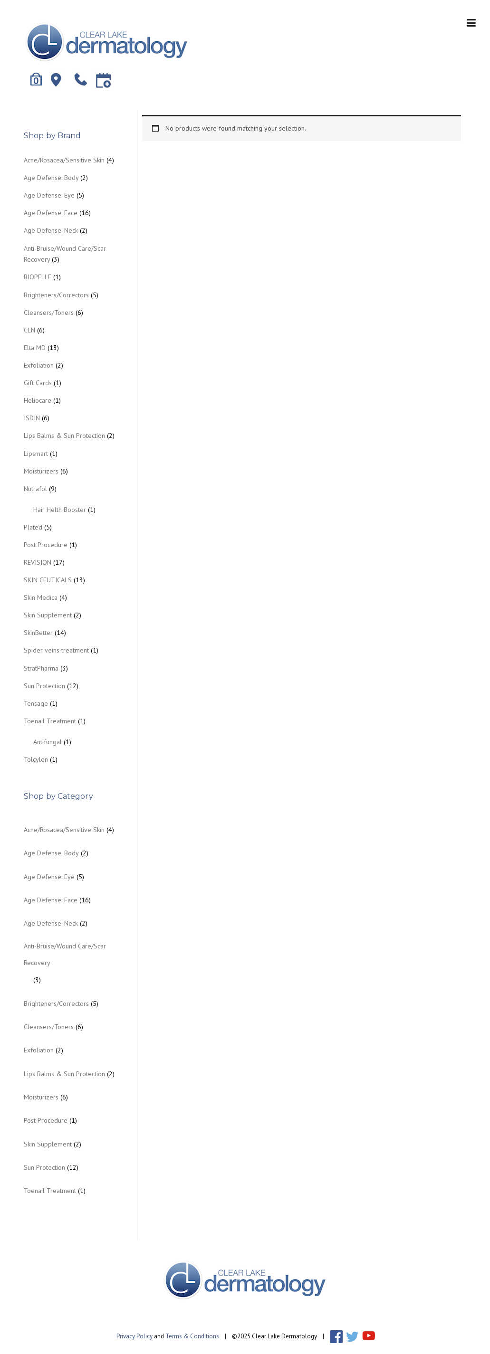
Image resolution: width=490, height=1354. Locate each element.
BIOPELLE (37, 277)
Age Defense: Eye (49, 195)
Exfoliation (39, 365)
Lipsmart (36, 453)
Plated (33, 527)
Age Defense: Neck (51, 230)
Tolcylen (36, 759)
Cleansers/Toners (49, 312)
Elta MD (35, 347)
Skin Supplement (48, 615)
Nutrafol (35, 488)
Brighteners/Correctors (56, 295)
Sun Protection (44, 686)
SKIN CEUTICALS (48, 580)
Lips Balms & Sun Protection (64, 435)
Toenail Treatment (50, 721)
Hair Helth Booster (59, 509)
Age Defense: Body (51, 177)
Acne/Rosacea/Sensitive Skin (64, 160)
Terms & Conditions (192, 1336)
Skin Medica (41, 597)
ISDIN (32, 418)
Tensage (36, 703)
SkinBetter (38, 632)
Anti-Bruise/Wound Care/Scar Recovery (65, 954)
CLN (29, 330)
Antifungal (47, 742)
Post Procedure (45, 544)
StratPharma (41, 668)
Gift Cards (38, 383)
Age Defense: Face (50, 212)
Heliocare (37, 400)
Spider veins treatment (56, 650)
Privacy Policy (134, 1336)
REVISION (37, 562)
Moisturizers (41, 471)
